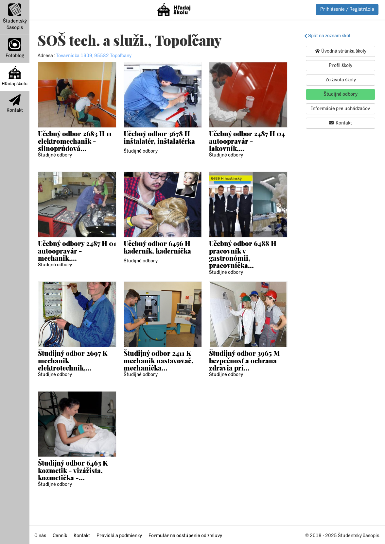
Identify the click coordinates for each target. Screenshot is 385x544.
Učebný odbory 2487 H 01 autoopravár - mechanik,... (77, 250)
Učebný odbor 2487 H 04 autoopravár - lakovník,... (247, 141)
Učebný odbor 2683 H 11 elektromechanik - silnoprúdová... (75, 141)
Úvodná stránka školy (340, 51)
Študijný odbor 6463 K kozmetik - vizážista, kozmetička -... (73, 470)
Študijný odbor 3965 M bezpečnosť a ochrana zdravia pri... (244, 360)
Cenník (60, 535)
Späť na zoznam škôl (328, 36)
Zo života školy (340, 80)
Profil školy (340, 65)
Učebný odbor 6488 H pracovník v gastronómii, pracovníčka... (242, 254)
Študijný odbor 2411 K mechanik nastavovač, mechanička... (158, 360)
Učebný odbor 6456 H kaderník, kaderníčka (157, 247)
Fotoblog (15, 48)
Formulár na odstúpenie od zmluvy (185, 535)
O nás (40, 535)
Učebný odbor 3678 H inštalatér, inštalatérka (159, 137)
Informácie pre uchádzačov (340, 108)
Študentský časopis (15, 16)
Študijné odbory (55, 155)
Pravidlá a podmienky (119, 535)
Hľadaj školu (15, 76)
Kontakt (14, 103)
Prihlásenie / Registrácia (347, 9)
